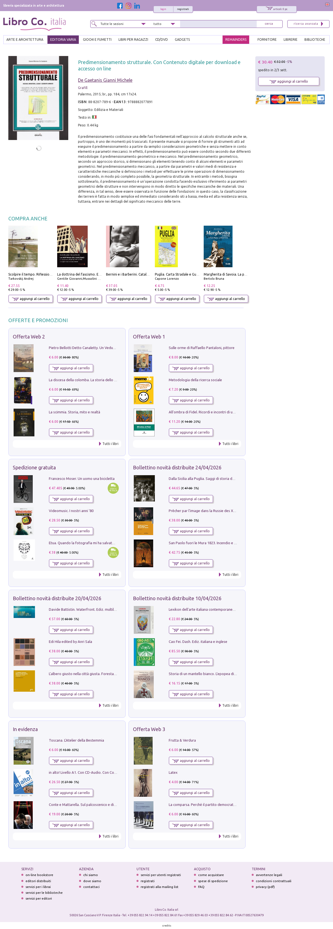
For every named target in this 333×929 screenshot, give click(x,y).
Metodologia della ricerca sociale (195, 380)
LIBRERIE (290, 39)
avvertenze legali (269, 875)
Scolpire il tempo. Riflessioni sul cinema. (39, 274)
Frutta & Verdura (182, 740)
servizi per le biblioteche (44, 892)
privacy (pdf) (265, 887)
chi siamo (90, 875)
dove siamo (92, 881)
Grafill (82, 88)
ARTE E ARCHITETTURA (24, 39)
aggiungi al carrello (31, 299)
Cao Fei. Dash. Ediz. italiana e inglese (198, 641)
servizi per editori (39, 898)
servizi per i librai (38, 887)
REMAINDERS (235, 39)
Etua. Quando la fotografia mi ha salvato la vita (87, 543)
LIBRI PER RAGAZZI (133, 39)
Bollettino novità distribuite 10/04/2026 (177, 598)
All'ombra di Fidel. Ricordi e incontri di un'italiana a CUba (214, 412)
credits (166, 925)
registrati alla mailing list (159, 887)
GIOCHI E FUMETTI (97, 39)
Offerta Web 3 (149, 729)
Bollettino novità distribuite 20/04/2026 (57, 598)
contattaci (91, 887)
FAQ (201, 887)
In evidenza (25, 729)
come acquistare (211, 875)
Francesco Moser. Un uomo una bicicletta (82, 478)
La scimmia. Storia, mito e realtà (74, 412)
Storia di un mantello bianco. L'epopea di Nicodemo (210, 674)
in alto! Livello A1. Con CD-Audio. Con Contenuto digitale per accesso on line (110, 772)
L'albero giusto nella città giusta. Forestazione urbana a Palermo (100, 674)
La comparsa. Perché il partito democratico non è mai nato (216, 804)
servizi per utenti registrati (161, 875)
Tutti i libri (110, 444)
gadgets (182, 39)
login (163, 9)
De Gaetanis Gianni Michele (105, 80)
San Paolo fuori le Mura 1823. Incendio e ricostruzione (212, 543)
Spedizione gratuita (34, 467)
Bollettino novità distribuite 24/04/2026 (177, 467)
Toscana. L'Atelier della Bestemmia (76, 740)
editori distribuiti (38, 881)
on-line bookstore (39, 875)
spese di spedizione (213, 881)
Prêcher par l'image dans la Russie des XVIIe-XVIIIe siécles (215, 511)
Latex (173, 772)
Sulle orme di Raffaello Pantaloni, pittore (201, 348)
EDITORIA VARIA (63, 39)
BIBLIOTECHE (314, 39)
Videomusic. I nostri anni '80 (71, 511)
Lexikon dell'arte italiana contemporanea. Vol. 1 (207, 609)
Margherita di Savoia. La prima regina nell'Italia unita (245, 274)
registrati (183, 9)
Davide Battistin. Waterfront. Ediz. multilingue (86, 609)
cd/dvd (161, 39)
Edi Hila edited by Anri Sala (70, 641)
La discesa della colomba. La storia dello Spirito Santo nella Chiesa (102, 380)
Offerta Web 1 (149, 336)
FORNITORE (267, 39)
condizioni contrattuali (273, 881)
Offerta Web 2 (29, 336)
